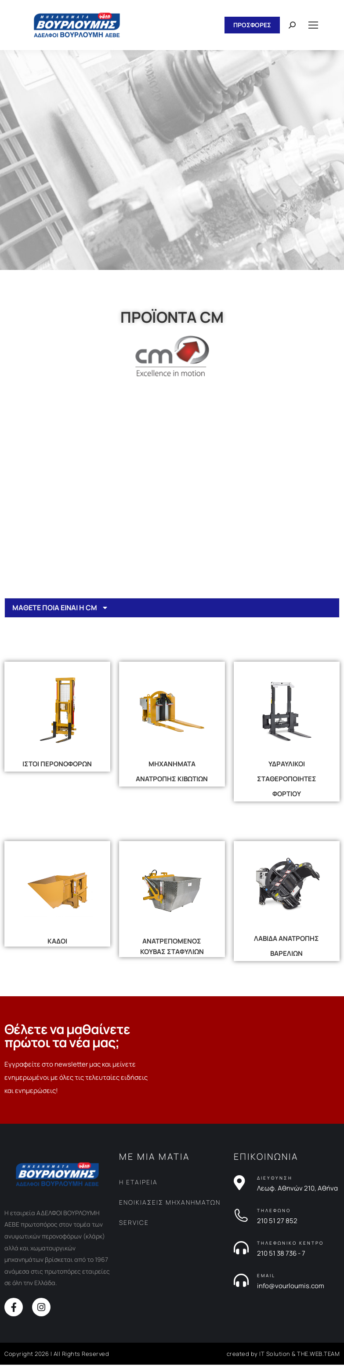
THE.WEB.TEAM (318, 1355)
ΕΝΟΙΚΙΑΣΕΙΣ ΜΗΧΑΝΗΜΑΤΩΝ (170, 1203)
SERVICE (134, 1224)
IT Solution (274, 1355)
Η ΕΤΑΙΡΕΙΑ (138, 1183)
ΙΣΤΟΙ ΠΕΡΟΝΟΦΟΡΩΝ (57, 765)
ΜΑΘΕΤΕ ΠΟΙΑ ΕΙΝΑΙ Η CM (56, 608)
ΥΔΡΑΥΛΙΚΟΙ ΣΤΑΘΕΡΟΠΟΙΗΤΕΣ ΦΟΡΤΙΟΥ (286, 780)
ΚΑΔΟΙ (57, 942)
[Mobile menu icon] (313, 25)
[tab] (172, 608)
